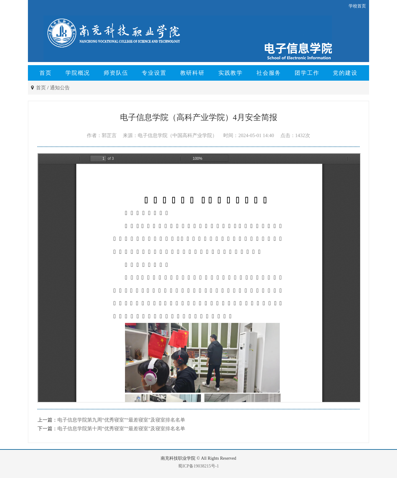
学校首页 (357, 6)
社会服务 (268, 73)
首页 (45, 73)
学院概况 (77, 73)
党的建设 (345, 73)
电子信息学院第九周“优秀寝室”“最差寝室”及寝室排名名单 (121, 419)
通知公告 (60, 87)
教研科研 (192, 73)
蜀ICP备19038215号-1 (198, 466)
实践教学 (230, 73)
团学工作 (307, 73)
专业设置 (154, 73)
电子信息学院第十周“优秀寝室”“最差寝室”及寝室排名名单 (121, 428)
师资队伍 (116, 73)
